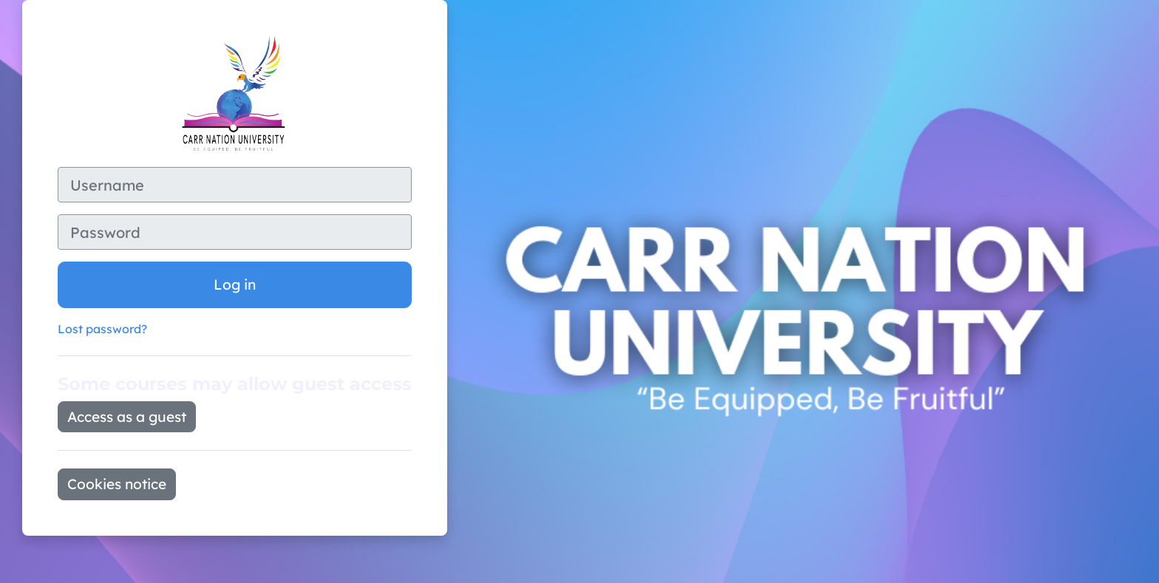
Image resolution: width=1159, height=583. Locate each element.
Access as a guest (126, 417)
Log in (235, 284)
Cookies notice (116, 484)
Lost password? (102, 328)
